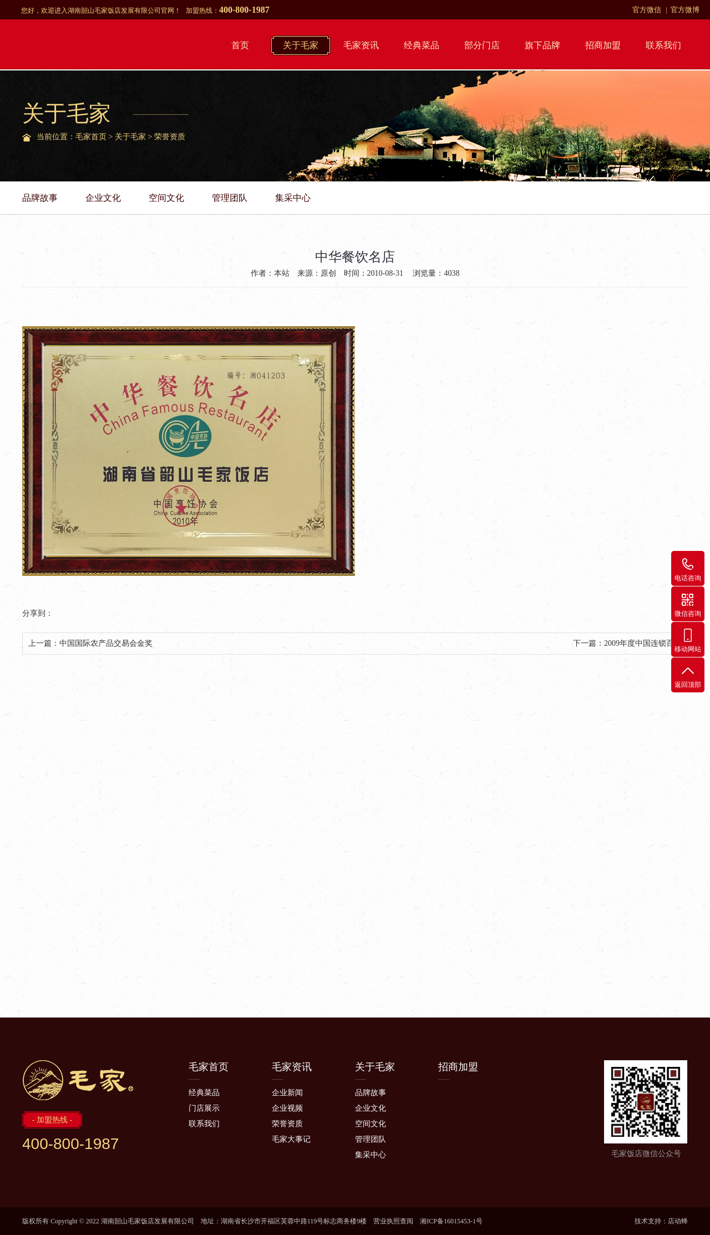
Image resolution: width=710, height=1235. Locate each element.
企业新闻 (287, 1093)
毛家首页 (90, 137)
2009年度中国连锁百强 (643, 643)
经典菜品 (421, 45)
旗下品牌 (542, 45)
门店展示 (204, 1108)
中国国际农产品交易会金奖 (106, 643)
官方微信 (646, 10)
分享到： (37, 613)
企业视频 (287, 1108)
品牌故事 (40, 198)
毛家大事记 (291, 1139)
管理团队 (229, 198)
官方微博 (685, 10)
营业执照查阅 (393, 1221)
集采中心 (293, 198)
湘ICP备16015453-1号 (451, 1221)
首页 (240, 45)
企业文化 (103, 198)
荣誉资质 (169, 137)
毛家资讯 (361, 45)
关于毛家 (300, 45)
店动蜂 (678, 1221)
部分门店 (482, 45)
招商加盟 (603, 45)
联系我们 (663, 45)
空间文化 (166, 198)
